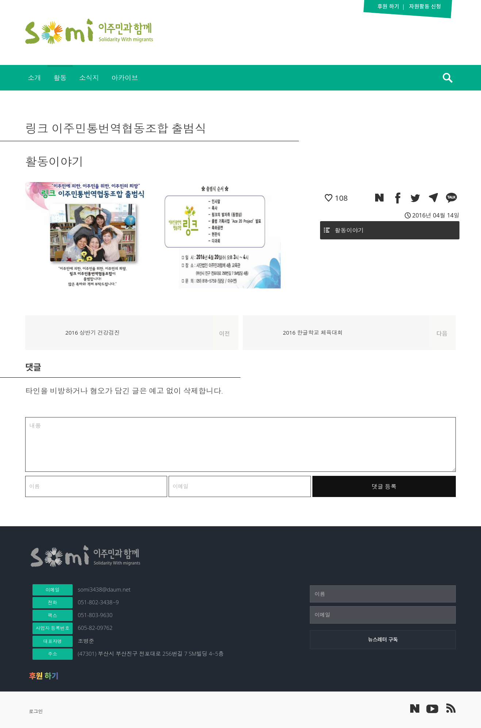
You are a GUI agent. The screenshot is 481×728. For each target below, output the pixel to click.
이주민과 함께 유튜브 (432, 708)
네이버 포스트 (415, 708)
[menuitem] (34, 77)
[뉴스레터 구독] (383, 639)
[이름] (383, 594)
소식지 (89, 77)
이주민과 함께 (89, 31)
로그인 (36, 711)
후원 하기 (43, 676)
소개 (34, 77)
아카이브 (124, 77)
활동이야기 (349, 230)
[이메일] (383, 615)
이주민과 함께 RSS (450, 708)
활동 (59, 77)
